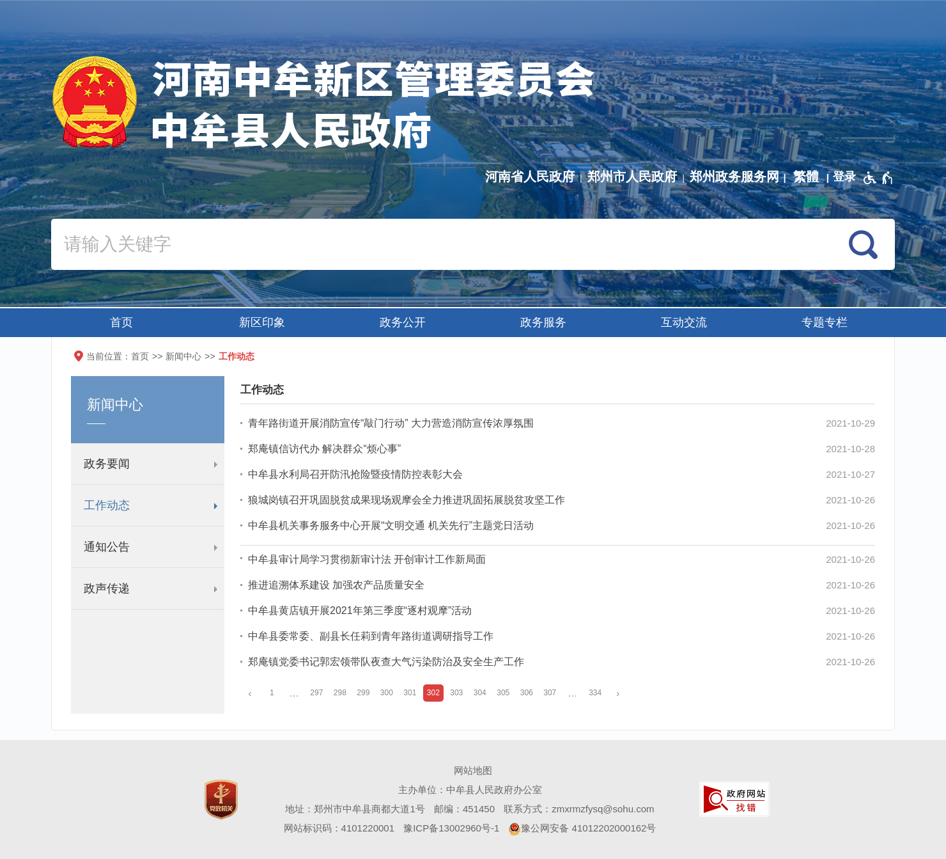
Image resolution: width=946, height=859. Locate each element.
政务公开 (403, 322)
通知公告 (107, 546)
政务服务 (543, 322)
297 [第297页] (316, 692)
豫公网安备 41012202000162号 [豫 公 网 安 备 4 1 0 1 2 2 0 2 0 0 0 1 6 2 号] (582, 829)
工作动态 (236, 356)
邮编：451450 (464, 808)
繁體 (806, 176)
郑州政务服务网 (734, 176)
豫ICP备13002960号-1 (451, 828)
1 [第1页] (272, 692)
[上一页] (250, 693)
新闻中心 (183, 356)
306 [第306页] (526, 692)
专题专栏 (825, 322)
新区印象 (262, 322)
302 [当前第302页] (433, 692)
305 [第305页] (503, 692)
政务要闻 (107, 463)
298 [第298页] (340, 692)
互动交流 (684, 322)
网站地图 (473, 770)
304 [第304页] (480, 692)
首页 (121, 322)
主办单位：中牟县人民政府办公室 (470, 789)
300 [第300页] (386, 692)
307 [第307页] (549, 692)
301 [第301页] (409, 692)
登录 (844, 176)
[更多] (572, 693)
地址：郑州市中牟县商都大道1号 (354, 808)
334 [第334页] (595, 692)
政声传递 (107, 588)
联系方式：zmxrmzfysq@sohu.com (579, 808)
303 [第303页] (456, 692)
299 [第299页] (363, 692)
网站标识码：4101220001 (339, 828)
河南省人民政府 (530, 176)
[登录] (844, 176)
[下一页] (618, 693)
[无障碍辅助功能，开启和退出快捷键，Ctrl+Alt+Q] (878, 177)
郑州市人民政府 (632, 176)
